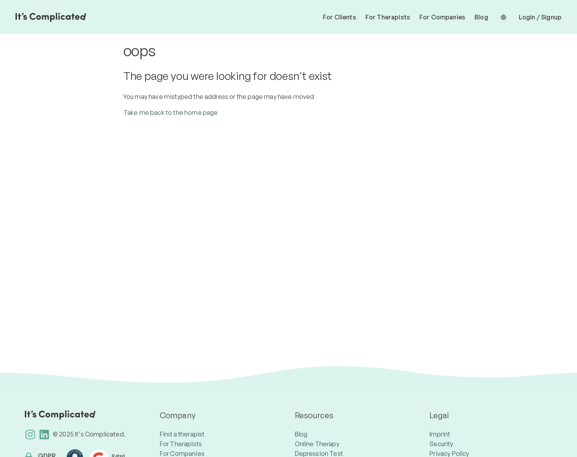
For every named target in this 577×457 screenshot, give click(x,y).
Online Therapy (317, 444)
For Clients (339, 17)
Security (441, 444)
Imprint (440, 434)
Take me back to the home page (170, 112)
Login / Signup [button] (540, 17)
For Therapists (388, 17)
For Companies (442, 17)
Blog (481, 17)
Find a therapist (182, 434)
